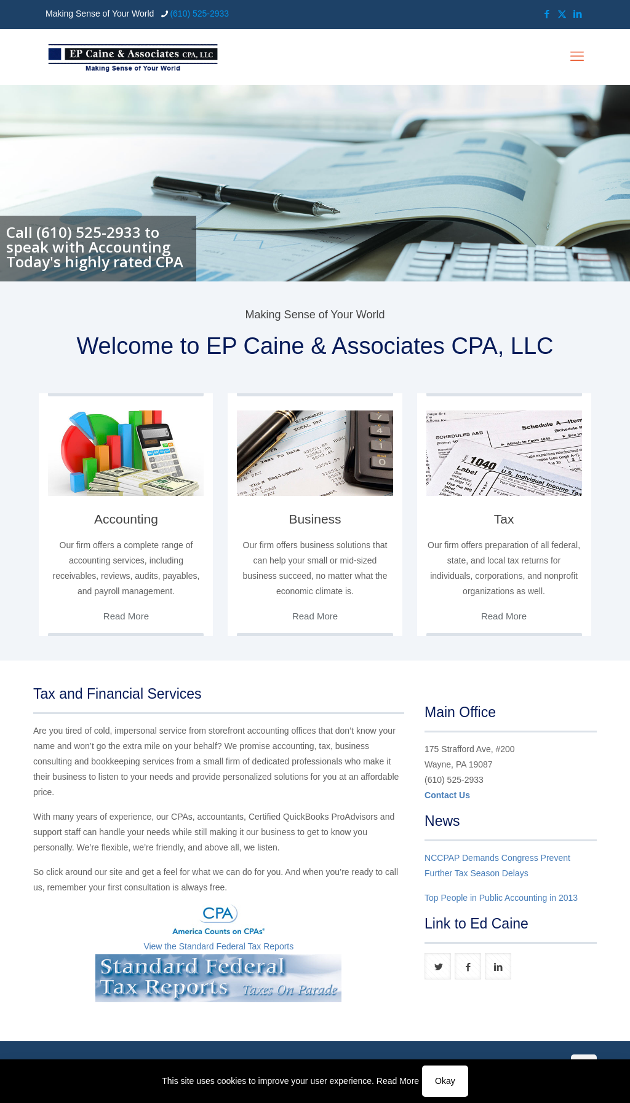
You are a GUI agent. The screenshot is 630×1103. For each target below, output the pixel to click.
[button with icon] (438, 966)
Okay (445, 1081)
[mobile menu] (577, 56)
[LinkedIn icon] (577, 14)
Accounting (126, 519)
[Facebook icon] (546, 14)
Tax (504, 519)
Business (315, 519)
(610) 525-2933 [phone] (199, 13)
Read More (398, 1081)
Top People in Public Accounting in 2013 (501, 898)
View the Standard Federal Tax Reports (218, 946)
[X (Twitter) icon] (562, 14)
